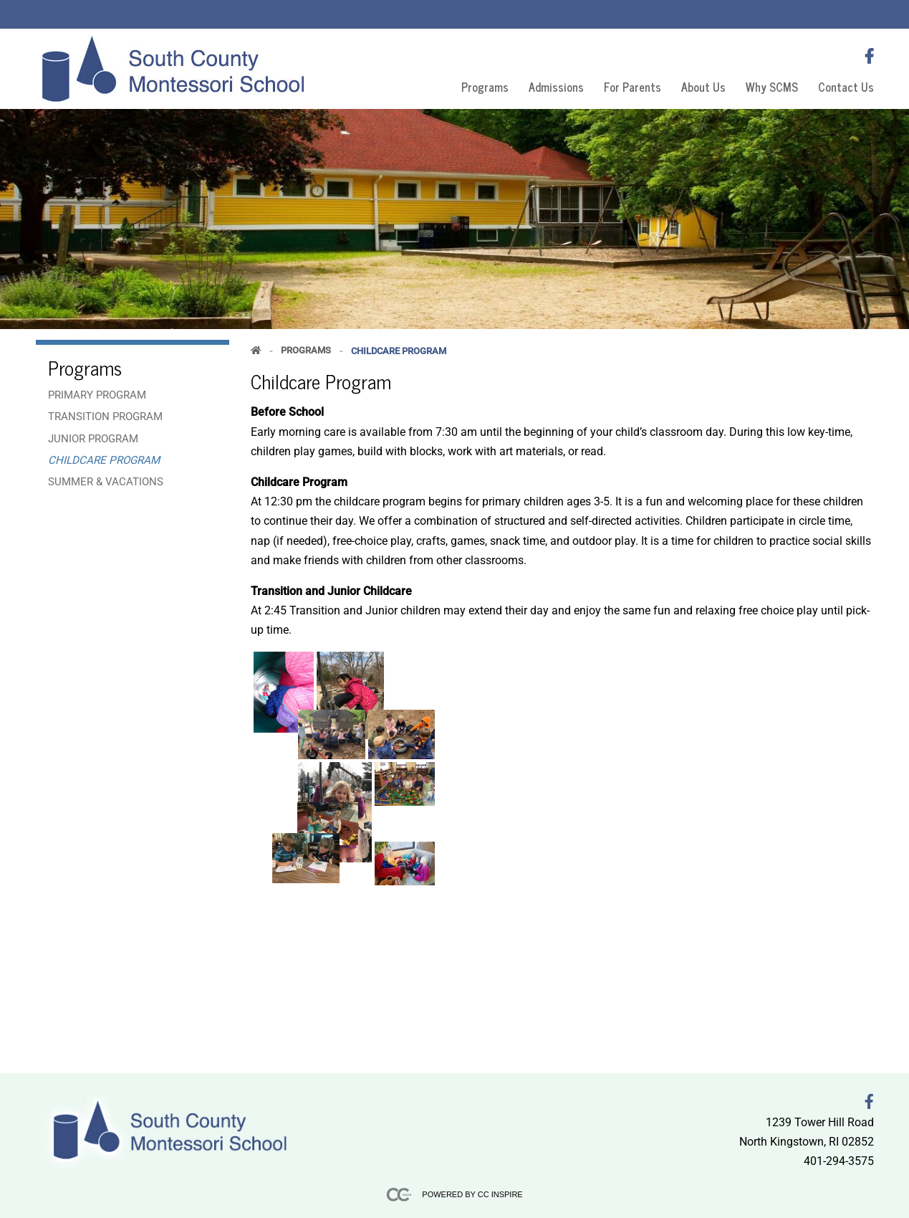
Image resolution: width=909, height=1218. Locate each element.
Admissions (556, 86)
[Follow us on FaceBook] (869, 56)
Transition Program (105, 416)
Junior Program (93, 438)
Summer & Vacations (105, 481)
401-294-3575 (839, 1161)
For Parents (632, 86)
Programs (485, 86)
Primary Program (97, 395)
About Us (703, 86)
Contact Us (846, 86)
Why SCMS (772, 86)
